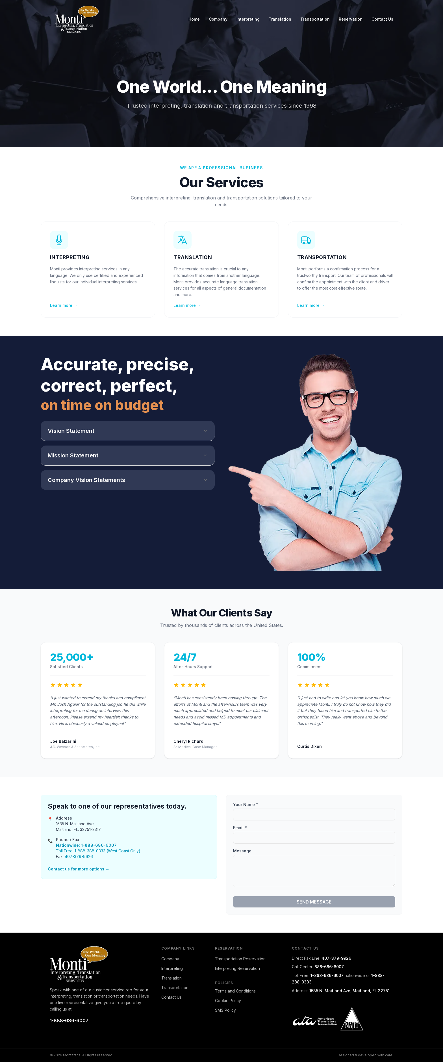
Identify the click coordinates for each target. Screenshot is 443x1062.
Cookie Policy (228, 1000)
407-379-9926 (79, 856)
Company (218, 19)
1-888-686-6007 (69, 1020)
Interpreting (248, 19)
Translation (280, 19)
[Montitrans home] (100, 964)
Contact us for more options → (78, 868)
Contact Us (382, 19)
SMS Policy (225, 1010)
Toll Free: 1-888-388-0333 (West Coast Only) (98, 850)
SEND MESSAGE (314, 902)
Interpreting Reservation (237, 968)
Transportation (315, 19)
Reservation (350, 19)
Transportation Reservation (240, 958)
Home (194, 19)
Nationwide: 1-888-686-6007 (86, 845)
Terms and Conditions (235, 991)
